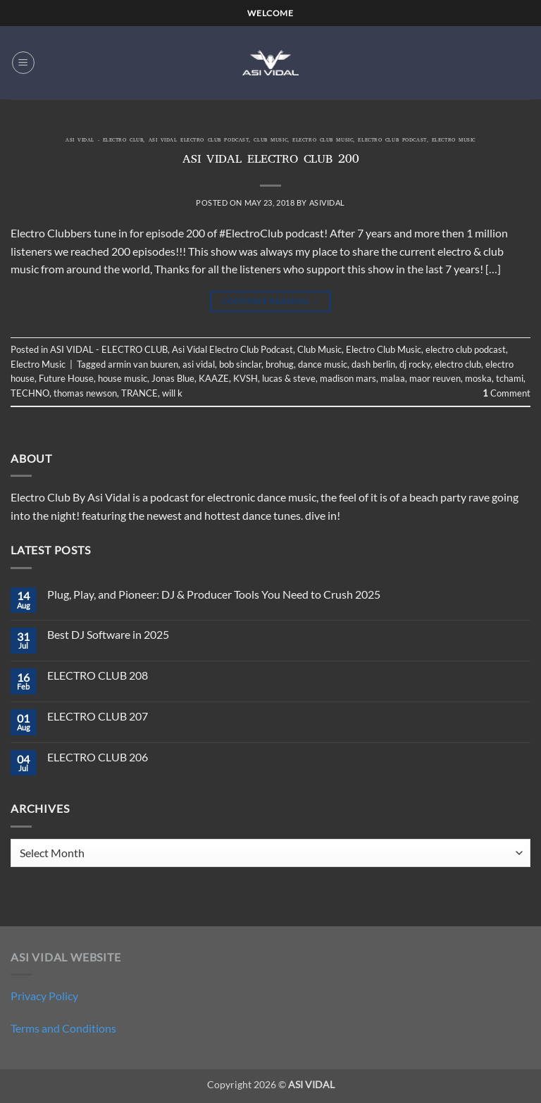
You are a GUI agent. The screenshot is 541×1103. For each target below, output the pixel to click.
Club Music (270, 141)
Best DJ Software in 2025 (108, 634)
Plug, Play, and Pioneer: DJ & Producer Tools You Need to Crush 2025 (213, 594)
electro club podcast (392, 141)
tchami (509, 378)
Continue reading (270, 301)
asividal (327, 202)
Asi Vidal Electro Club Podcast (199, 141)
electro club (458, 364)
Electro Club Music (322, 141)
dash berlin (373, 364)
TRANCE (139, 393)
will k (172, 393)
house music (122, 378)
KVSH (245, 378)
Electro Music (453, 141)
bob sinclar (240, 364)
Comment (506, 393)
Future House (66, 378)
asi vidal (198, 364)
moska (478, 378)
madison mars (348, 378)
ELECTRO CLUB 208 (97, 675)
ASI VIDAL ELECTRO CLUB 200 (270, 160)
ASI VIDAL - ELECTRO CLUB (104, 141)
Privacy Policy (44, 995)
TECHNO (30, 393)
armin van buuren (143, 364)
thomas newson (85, 393)
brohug (280, 364)
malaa (392, 378)
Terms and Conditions (63, 1028)
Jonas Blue (172, 378)
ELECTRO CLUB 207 (97, 716)
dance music (322, 364)
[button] (23, 62)
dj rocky (414, 364)
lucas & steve (289, 378)
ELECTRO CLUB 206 (97, 757)
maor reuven (435, 378)
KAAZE (214, 378)
